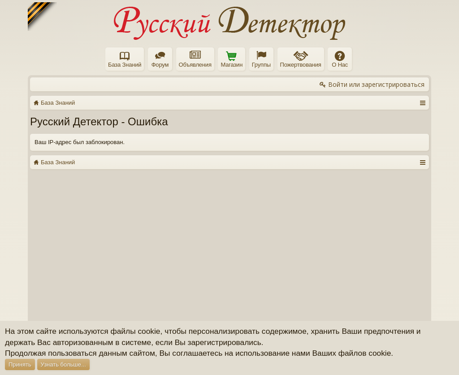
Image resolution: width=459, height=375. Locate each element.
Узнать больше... (63, 364)
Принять (20, 364)
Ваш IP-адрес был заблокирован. (80, 142)
